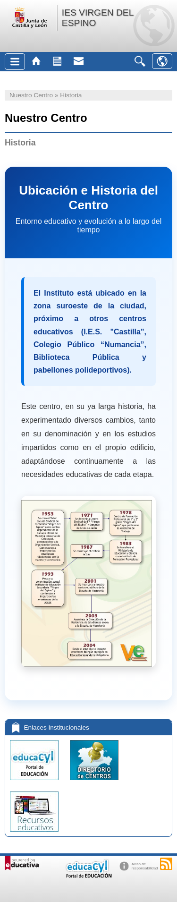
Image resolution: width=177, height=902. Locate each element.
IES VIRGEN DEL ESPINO (98, 18)
